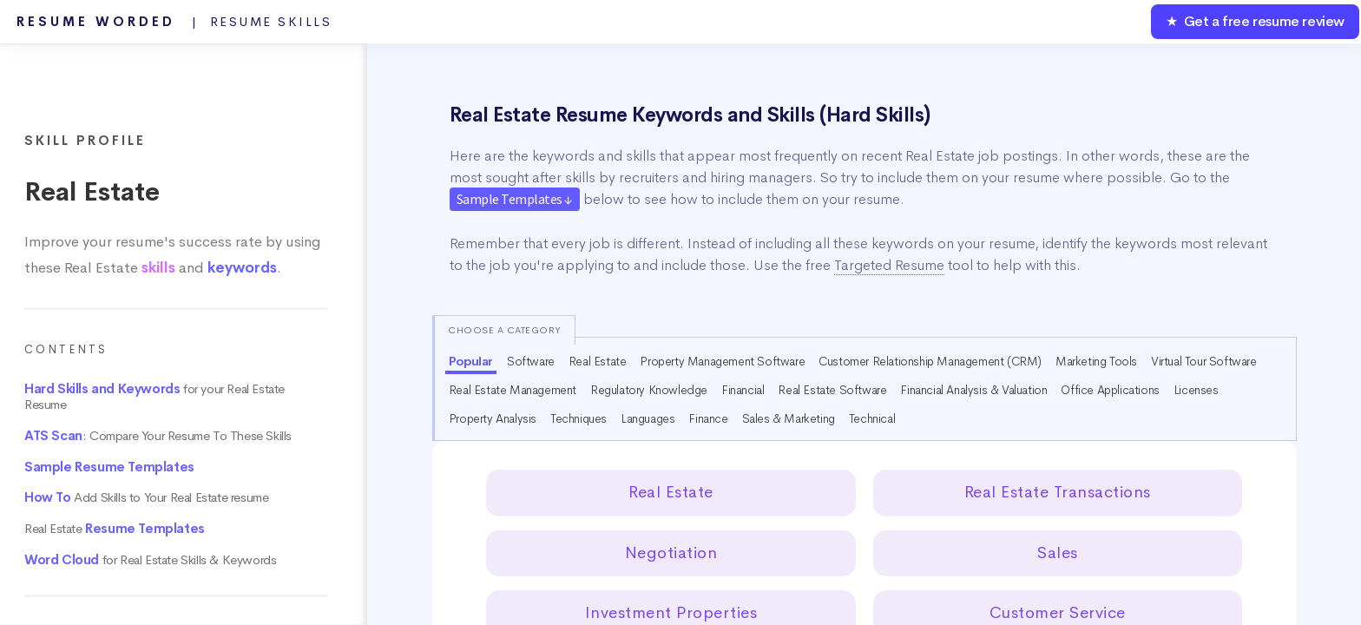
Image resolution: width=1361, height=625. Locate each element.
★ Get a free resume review (1255, 21)
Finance (707, 418)
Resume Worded (174, 22)
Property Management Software (722, 361)
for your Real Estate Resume (154, 396)
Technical (872, 418)
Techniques (578, 418)
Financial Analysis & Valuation (973, 390)
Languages (647, 418)
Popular (471, 361)
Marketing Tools (1096, 361)
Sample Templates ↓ (515, 198)
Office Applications (1110, 390)
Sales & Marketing (788, 418)
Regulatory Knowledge (648, 390)
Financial (742, 390)
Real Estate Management (512, 390)
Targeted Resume (889, 265)
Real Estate (114, 528)
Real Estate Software (832, 390)
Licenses (1196, 390)
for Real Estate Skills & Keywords (150, 560)
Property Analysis (492, 418)
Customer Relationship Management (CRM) (930, 361)
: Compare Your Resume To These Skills (158, 436)
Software (531, 361)
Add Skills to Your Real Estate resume (146, 497)
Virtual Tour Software (1204, 361)
